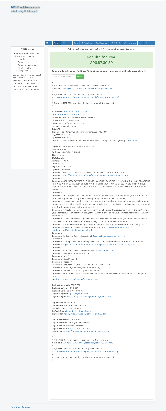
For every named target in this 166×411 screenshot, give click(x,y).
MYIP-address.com (25, 7)
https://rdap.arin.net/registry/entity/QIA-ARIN (85, 314)
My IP (48, 43)
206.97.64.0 (63, 114)
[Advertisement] (101, 20)
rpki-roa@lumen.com (79, 293)
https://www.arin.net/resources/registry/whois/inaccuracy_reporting (86, 97)
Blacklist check (102, 43)
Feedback (149, 43)
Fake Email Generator (21, 407)
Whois (56, 43)
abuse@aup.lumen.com (102, 250)
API (140, 43)
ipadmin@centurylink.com (78, 311)
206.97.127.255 (80, 111)
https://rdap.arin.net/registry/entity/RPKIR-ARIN (89, 296)
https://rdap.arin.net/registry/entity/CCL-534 (76, 279)
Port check (116, 43)
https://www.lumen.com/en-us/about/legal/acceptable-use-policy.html (95, 175)
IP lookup (67, 43)
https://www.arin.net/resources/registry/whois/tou (89, 88)
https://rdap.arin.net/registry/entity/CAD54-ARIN (87, 331)
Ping (76, 43)
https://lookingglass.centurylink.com (108, 236)
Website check (130, 43)
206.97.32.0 (67, 111)
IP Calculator (87, 43)
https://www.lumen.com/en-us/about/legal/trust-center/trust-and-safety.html (98, 244)
